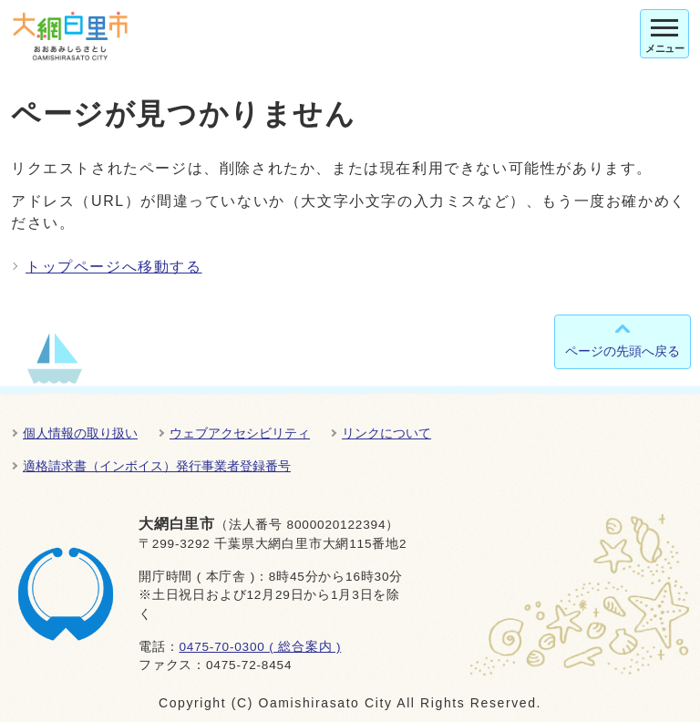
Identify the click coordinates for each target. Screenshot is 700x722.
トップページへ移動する (114, 266)
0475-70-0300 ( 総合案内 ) (260, 647)
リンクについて (386, 433)
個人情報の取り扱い (80, 433)
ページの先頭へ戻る (622, 351)
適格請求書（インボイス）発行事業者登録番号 (157, 466)
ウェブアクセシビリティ (240, 433)
